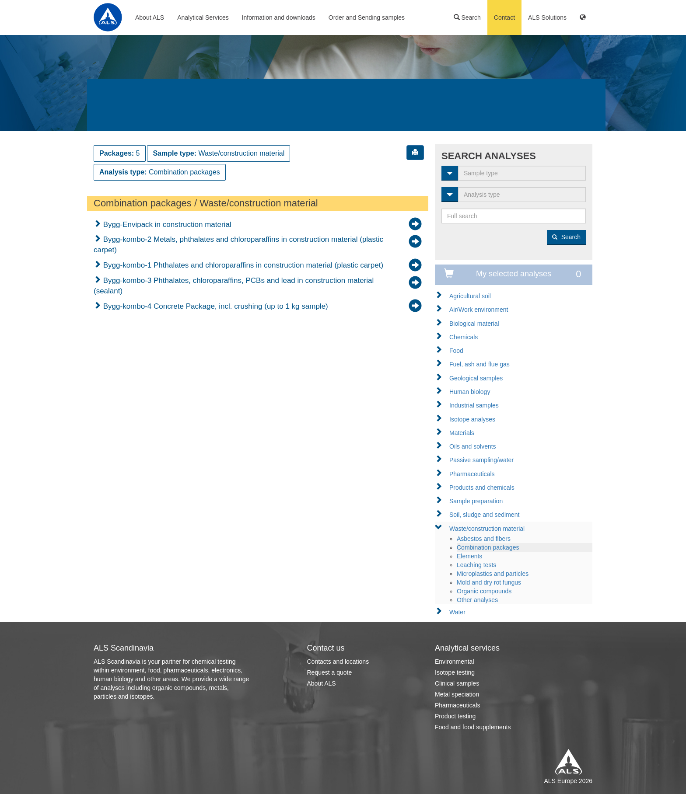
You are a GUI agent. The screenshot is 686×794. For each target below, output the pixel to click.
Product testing (455, 716)
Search (467, 17)
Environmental (454, 661)
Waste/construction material (487, 528)
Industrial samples (474, 405)
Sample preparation (476, 501)
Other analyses (477, 599)
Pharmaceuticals (472, 473)
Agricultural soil (470, 296)
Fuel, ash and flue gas (479, 364)
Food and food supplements (473, 727)
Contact (504, 17)
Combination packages (488, 547)
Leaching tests (476, 564)
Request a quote (329, 672)
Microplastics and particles (492, 573)
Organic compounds (484, 591)
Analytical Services (203, 17)
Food (456, 350)
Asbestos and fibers (484, 538)
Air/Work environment (478, 309)
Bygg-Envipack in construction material (166, 224)
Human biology (469, 391)
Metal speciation (457, 694)
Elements (469, 556)
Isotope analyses (472, 419)
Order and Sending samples (367, 17)
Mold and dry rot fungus (489, 582)
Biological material (474, 323)
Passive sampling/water (481, 459)
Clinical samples (457, 683)
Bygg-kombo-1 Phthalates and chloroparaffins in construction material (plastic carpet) (242, 265)
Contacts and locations (338, 661)
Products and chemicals (481, 487)
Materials (461, 432)
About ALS (149, 17)
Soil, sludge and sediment (484, 514)
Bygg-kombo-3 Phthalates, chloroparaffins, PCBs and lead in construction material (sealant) (234, 285)
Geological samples (476, 378)
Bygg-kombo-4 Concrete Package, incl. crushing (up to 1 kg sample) (214, 306)
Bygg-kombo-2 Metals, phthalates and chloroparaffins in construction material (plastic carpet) (238, 244)
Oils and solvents (472, 446)
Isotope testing (455, 672)
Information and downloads (278, 17)
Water (457, 612)
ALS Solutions (547, 17)
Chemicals (463, 337)
